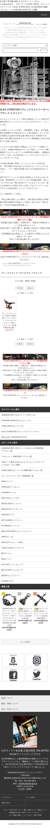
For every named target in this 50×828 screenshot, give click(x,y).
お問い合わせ (5, 802)
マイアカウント (6, 797)
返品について (42, 810)
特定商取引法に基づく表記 (17, 812)
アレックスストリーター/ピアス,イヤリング (17, 265)
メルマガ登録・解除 (15, 815)
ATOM (39, 815)
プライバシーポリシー (34, 812)
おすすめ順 (19, 281)
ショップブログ (27, 815)
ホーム (5, 263)
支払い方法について (16, 810)
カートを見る (30, 797)
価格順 (27, 281)
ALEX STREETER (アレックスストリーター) (22, 263)
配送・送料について (30, 810)
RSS (35, 815)
